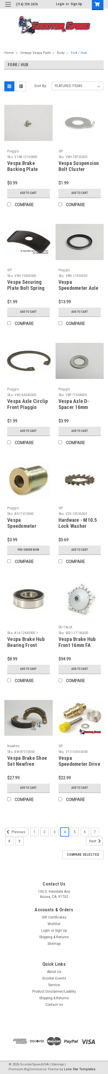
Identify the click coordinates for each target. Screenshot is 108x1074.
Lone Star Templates (79, 1069)
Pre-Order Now (28, 549)
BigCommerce (35, 1069)
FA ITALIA (65, 627)
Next (96, 841)
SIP (60, 151)
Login (60, 4)
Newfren (13, 746)
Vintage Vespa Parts (35, 53)
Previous (15, 832)
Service (54, 985)
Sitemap (54, 944)
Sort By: (40, 86)
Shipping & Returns (54, 937)
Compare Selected (83, 855)
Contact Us (54, 1005)
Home (9, 53)
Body (61, 53)
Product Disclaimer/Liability (54, 992)
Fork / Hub (79, 53)
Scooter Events (54, 978)
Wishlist (54, 924)
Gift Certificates (54, 917)
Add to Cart (28, 192)
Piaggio (13, 151)
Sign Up (76, 4)
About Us (54, 972)
